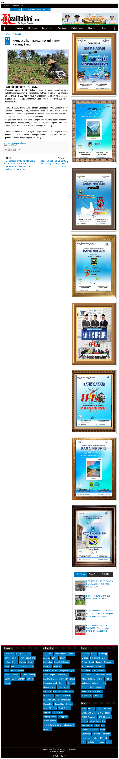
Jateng (15, 658)
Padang (85, 687)
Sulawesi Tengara (12, 675)
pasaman (47, 729)
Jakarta (99, 662)
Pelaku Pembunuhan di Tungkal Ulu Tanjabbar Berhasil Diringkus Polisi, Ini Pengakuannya (99, 613)
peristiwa (91, 742)
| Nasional (13, 28)
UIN (106, 738)
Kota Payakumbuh (103, 675)
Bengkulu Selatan (50, 670)
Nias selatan (48, 696)
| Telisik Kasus (71, 28)
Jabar (28, 654)
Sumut (7, 683)
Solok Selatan (64, 708)
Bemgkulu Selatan (61, 662)
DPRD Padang (104, 713)
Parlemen (106, 734)
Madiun (109, 679)
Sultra (7, 679)
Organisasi (86, 734)
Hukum (85, 721)
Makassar (86, 683)
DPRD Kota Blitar (104, 709)
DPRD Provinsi (105, 717)
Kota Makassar (98, 670)
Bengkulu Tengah (67, 670)
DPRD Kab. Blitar (89, 713)
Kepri (7, 666)
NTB (31, 666)
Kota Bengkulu (88, 666)
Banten (54, 658)
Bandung (85, 654)
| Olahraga (109, 28)
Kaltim (30, 662)
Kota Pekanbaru (88, 679)
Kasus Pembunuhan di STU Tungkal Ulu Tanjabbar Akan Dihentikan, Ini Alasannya (97, 628)
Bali (12, 654)
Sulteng (32, 675)
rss (114, 6)
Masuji (66, 687)
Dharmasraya (62, 675)
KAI (103, 721)
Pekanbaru (86, 691)
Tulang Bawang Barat (52, 725)
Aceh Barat (48, 654)
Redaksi (46, 10)
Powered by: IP (59, 756)
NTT (7, 670)
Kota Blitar (86, 670)
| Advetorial (40, 28)
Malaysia (85, 730)
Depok (104, 658)
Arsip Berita (94, 574)
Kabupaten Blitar (50, 679)
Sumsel (30, 679)
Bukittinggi (103, 654)
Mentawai (47, 691)
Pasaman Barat (49, 700)
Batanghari (47, 662)
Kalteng (22, 662)
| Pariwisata (55, 28)
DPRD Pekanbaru (89, 717)
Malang (95, 683)
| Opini (97, 28)
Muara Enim (68, 691)
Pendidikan (86, 738)
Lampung (15, 666)
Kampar (62, 683)
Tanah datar (57, 712)
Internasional (95, 721)
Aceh (7, 654)
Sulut (14, 679)
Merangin (57, 691)
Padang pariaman (63, 696)
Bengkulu (20, 654)
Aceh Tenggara (61, 654)
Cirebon (85, 658)
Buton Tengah (49, 675)
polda (108, 742)
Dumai (84, 662)
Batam (62, 658)
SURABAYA (98, 691)
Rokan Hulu (59, 704)
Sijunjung (53, 708)
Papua (13, 670)
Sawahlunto (87, 696)
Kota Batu (100, 666)
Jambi (7, 658)
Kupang (100, 679)
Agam (71, 654)
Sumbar (21, 679)
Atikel (84, 709)
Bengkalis (47, 666)
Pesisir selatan (64, 700)
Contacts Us (16, 10)
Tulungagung (68, 725)
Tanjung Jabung (50, 717)
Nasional (94, 730)
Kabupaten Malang (67, 679)
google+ (110, 6)
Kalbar (7, 662)
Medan (103, 683)
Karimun (71, 683)
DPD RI (91, 709)
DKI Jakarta (95, 658)
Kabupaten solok (50, 683)
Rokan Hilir (48, 704)
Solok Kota (97, 696)
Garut (91, 662)
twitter (102, 6)
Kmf (103, 725)
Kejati (97, 725)
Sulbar (24, 675)
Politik (95, 738)
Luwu (59, 687)
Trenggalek (63, 717)
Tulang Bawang (49, 721)
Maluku (24, 666)
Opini (102, 730)
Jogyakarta (30, 658)
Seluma (69, 704)
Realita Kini (47, 749)
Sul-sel (21, 670)
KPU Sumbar (87, 725)
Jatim (22, 658)
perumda (100, 742)
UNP (84, 742)
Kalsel (14, 662)
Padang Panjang (97, 687)
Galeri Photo (107, 574)
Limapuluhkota (49, 687)
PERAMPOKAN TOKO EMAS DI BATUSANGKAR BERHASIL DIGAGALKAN (99, 584)
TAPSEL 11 (15, 145)
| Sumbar (85, 28)
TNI (101, 738)
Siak (45, 708)
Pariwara (96, 734)
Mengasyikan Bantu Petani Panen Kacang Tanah (36, 42)
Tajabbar (47, 712)
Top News (81, 574)
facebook (106, 6)
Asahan (46, 658)
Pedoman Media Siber (32, 10)
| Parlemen (26, 28)
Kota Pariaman (88, 675)
